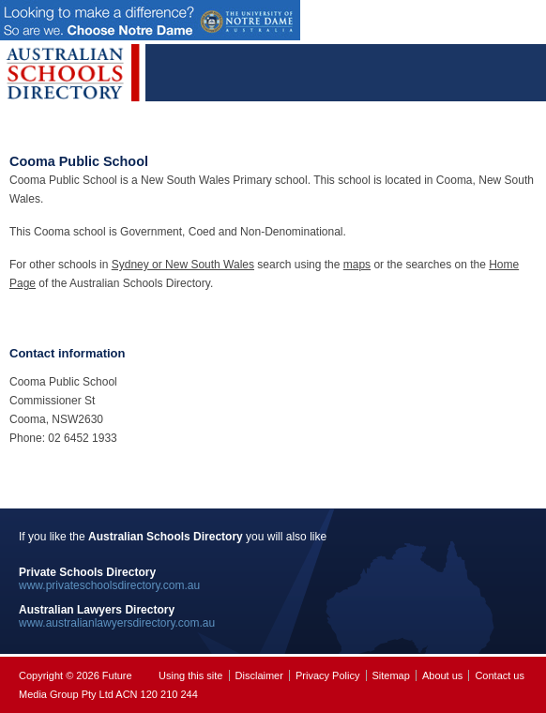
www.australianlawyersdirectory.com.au (117, 623)
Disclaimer (259, 675)
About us (442, 675)
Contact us (499, 675)
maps (357, 264)
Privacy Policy (327, 675)
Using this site (190, 675)
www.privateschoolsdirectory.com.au (109, 585)
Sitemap (391, 675)
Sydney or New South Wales (183, 264)
